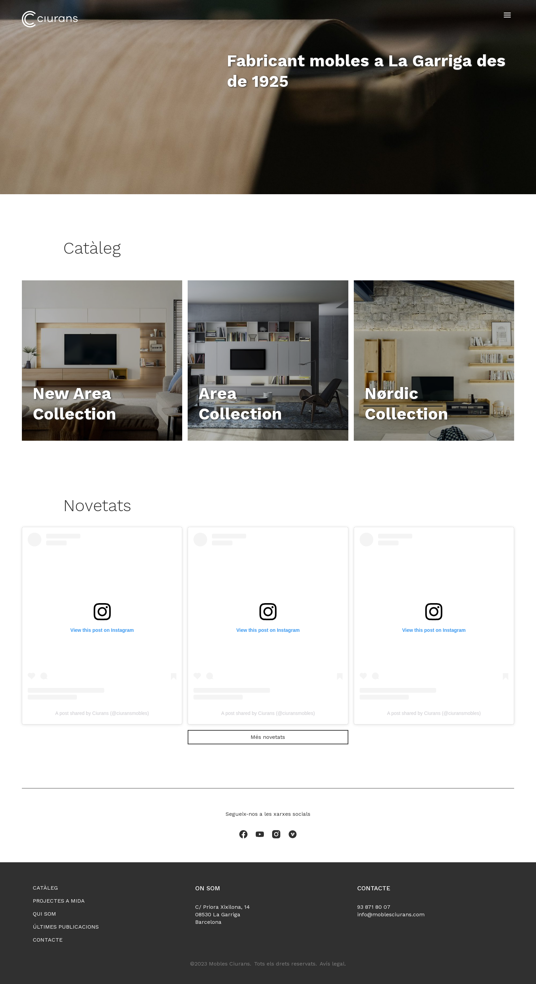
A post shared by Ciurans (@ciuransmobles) (102, 713)
